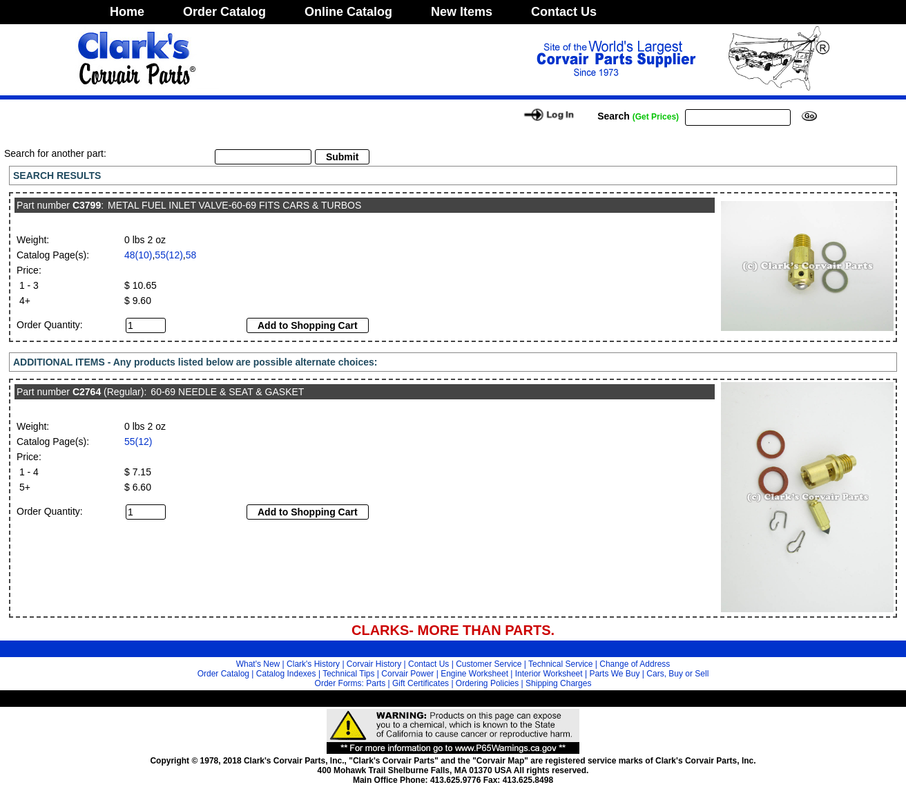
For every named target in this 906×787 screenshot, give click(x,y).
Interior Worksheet (549, 674)
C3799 (87, 205)
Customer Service (488, 664)
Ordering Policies (487, 683)
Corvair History (374, 664)
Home (127, 12)
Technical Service (560, 664)
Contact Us (564, 12)
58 (191, 254)
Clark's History (313, 664)
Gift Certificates (420, 683)
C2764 (87, 391)
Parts (375, 683)
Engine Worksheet (474, 674)
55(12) (168, 254)
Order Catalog (224, 12)
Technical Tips (348, 674)
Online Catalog (348, 12)
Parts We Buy (614, 674)
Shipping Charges (558, 683)
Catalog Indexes (286, 674)
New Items (461, 12)
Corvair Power (407, 674)
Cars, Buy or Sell (677, 674)
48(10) (138, 254)
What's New (258, 664)
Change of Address (634, 664)
